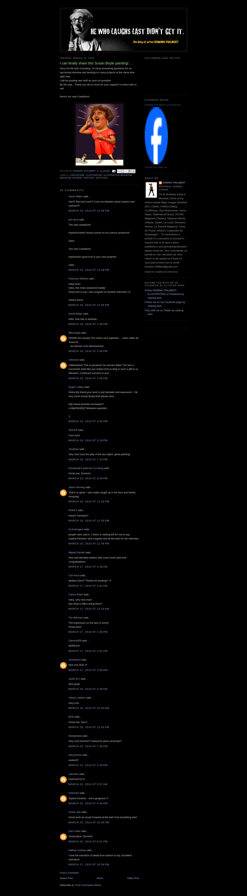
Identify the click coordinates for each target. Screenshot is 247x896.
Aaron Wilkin (76, 196)
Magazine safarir (71, 178)
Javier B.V (74, 678)
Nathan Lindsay (77, 850)
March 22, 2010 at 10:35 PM (89, 822)
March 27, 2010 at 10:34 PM (89, 864)
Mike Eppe (74, 332)
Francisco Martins (78, 278)
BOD (71, 716)
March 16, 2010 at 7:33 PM (88, 459)
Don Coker (74, 831)
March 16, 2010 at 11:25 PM (89, 501)
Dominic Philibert (174, 183)
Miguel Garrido (77, 552)
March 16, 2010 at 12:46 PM (89, 269)
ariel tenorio (75, 754)
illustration (94, 175)
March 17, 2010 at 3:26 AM (88, 566)
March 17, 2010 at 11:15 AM (89, 608)
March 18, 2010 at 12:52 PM (89, 727)
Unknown (74, 359)
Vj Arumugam (76, 529)
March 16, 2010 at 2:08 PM (88, 378)
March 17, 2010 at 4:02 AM (88, 585)
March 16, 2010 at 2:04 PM (88, 351)
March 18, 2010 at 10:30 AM (89, 708)
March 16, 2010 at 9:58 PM (88, 478)
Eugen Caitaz (76, 387)
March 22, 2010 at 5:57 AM (88, 784)
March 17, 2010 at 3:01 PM (88, 651)
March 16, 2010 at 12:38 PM (89, 210)
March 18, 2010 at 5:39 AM (88, 689)
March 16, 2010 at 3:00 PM (88, 421)
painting (89, 178)
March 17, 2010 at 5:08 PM (88, 670)
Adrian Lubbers (77, 697)
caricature (77, 175)
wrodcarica (75, 659)
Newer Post (66, 878)
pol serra (73, 219)
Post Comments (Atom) (88, 885)
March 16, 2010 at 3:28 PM (88, 440)
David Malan (75, 313)
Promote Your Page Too (156, 167)
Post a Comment (69, 872)
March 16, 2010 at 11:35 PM (89, 520)
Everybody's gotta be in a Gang (86, 468)
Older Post (133, 878)
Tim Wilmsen (76, 617)
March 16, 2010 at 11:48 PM (89, 543)
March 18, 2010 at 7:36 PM (88, 746)
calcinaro (74, 774)
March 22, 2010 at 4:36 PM (88, 803)
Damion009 (75, 640)
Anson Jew (75, 812)
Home (100, 878)
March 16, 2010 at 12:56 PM (89, 305)
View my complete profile (161, 272)
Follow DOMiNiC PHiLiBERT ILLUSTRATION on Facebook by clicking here (164, 294)
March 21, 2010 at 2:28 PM (88, 765)
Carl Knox (74, 575)
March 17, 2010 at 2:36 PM (88, 631)
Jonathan (74, 449)
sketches (102, 178)
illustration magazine (118, 175)
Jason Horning (77, 487)
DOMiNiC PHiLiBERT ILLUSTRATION (163, 105)
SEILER (73, 430)
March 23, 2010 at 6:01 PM (88, 841)
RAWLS (73, 510)
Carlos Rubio (76, 594)
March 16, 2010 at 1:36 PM (88, 324)
